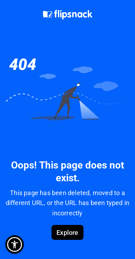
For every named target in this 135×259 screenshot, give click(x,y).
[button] (14, 244)
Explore (67, 232)
